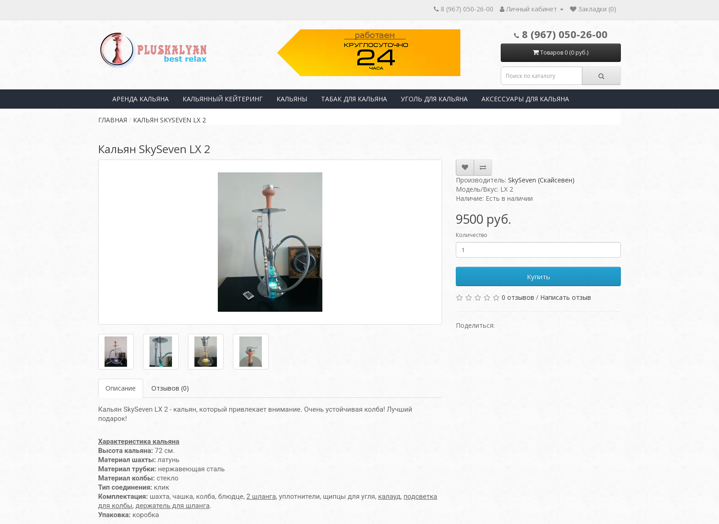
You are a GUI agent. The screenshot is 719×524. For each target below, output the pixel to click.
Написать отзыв (565, 297)
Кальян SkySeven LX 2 (169, 120)
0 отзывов (518, 297)
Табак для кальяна (354, 98)
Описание (120, 388)
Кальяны (292, 98)
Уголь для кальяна (434, 98)
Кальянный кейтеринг (223, 98)
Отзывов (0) (170, 388)
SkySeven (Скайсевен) (541, 180)
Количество (471, 235)
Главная (112, 120)
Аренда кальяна (140, 98)
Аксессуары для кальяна (525, 98)
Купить (538, 276)
